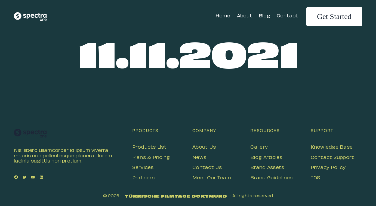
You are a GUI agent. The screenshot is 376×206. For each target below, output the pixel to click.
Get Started (334, 16)
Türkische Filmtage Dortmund (176, 196)
